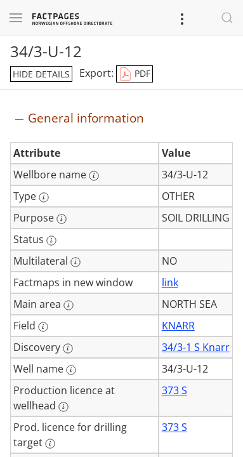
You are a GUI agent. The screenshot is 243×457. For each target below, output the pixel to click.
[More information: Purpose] (61, 219)
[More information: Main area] (68, 305)
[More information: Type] (44, 197)
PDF (134, 74)
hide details (41, 74)
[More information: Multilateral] (75, 262)
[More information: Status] (51, 240)
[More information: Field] (43, 327)
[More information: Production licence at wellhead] (63, 407)
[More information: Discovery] (68, 348)
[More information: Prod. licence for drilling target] (50, 444)
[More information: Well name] (71, 370)
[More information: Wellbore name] (94, 176)
